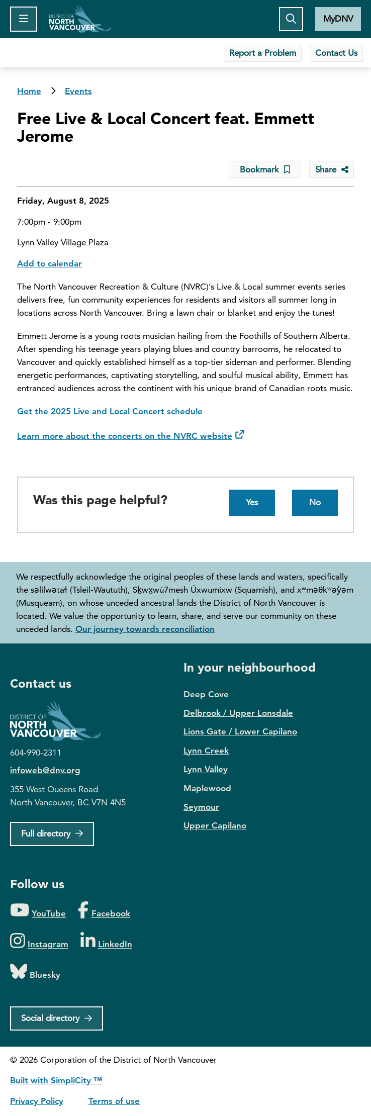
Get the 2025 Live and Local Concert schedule (110, 411)
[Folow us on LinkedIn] (106, 941)
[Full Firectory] (52, 834)
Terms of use (114, 1101)
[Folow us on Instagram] (39, 941)
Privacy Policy (36, 1101)
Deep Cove (206, 694)
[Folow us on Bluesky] (35, 972)
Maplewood (207, 788)
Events (78, 91)
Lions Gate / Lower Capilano (240, 731)
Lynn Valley (205, 769)
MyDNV (338, 19)
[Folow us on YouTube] (38, 910)
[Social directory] (56, 1018)
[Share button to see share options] (331, 169)
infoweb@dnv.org (45, 770)
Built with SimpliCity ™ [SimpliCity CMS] (56, 1080)
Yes (252, 502)
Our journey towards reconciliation (145, 629)
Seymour (201, 807)
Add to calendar (49, 263)
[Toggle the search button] (291, 19)
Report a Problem (262, 53)
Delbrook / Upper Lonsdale (238, 713)
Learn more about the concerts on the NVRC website (124, 436)
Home (80, 19)
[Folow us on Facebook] (104, 910)
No (315, 502)
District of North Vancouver (60, 721)
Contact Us (336, 53)
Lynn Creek (206, 751)
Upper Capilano (214, 825)
